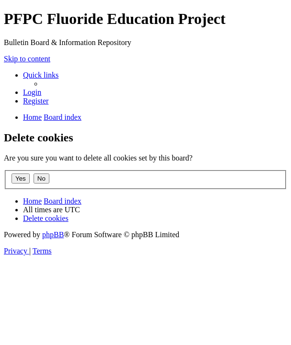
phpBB (53, 234)
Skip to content (27, 59)
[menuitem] (32, 92)
